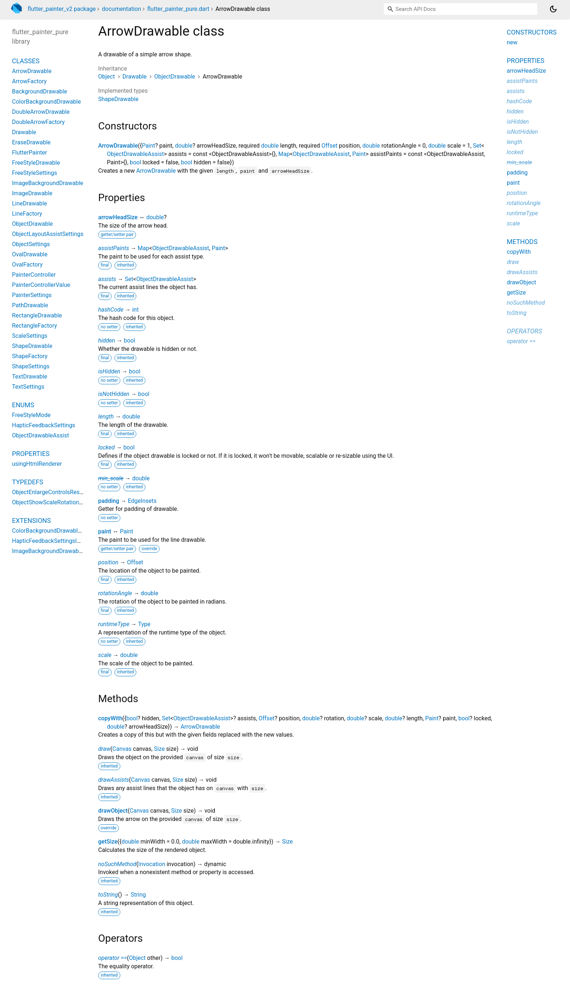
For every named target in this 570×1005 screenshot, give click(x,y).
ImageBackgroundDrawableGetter (55, 551)
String (138, 894)
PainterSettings (32, 295)
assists (107, 279)
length (106, 416)
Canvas (122, 748)
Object (106, 76)
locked (106, 447)
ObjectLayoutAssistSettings (48, 234)
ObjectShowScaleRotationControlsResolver (67, 502)
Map (284, 154)
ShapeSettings (30, 366)
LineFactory (27, 213)
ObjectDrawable (174, 76)
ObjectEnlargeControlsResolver (52, 492)
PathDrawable (30, 305)
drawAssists (113, 779)
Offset (329, 145)
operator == (112, 957)
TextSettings (28, 386)
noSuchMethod (117, 864)
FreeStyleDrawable (36, 162)
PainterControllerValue (41, 284)
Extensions (31, 520)
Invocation (151, 864)
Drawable (134, 76)
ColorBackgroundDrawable (46, 101)
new (512, 42)
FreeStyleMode (31, 415)
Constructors (532, 32)
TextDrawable (29, 376)
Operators (524, 331)
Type (144, 624)
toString (108, 894)
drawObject (113, 810)
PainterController (34, 274)
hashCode (110, 309)
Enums (23, 405)
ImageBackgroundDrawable (47, 183)
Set (477, 145)
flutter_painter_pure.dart (178, 8)
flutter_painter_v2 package (62, 8)
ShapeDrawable (118, 99)
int (135, 309)
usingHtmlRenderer (37, 463)
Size (159, 748)
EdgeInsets (142, 500)
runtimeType (113, 624)
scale (105, 655)
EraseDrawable (31, 142)
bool (135, 162)
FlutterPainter (29, 152)
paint (104, 531)
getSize (107, 841)
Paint (148, 145)
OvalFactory (27, 264)
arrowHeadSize (118, 217)
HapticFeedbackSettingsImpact (52, 540)
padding (108, 500)
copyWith (110, 718)
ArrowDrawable (118, 145)
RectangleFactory (34, 325)
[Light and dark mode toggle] (553, 9)
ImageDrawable (32, 193)
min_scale (111, 478)
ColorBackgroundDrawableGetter (54, 530)
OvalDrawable (30, 254)
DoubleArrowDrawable (40, 111)
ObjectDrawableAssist (135, 154)
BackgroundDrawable (39, 91)
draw (104, 748)
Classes (26, 61)
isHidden (109, 371)
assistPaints (113, 248)
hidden (106, 340)
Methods (522, 241)
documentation (121, 8)
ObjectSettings (31, 244)
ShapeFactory (29, 356)
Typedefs (27, 482)
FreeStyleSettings (34, 172)
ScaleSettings (29, 335)
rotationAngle (115, 593)
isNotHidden (113, 394)
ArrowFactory (29, 81)
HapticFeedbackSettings (43, 425)
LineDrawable (29, 203)
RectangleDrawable (37, 315)
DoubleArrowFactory (38, 122)
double (183, 145)
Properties (30, 453)
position (108, 562)
